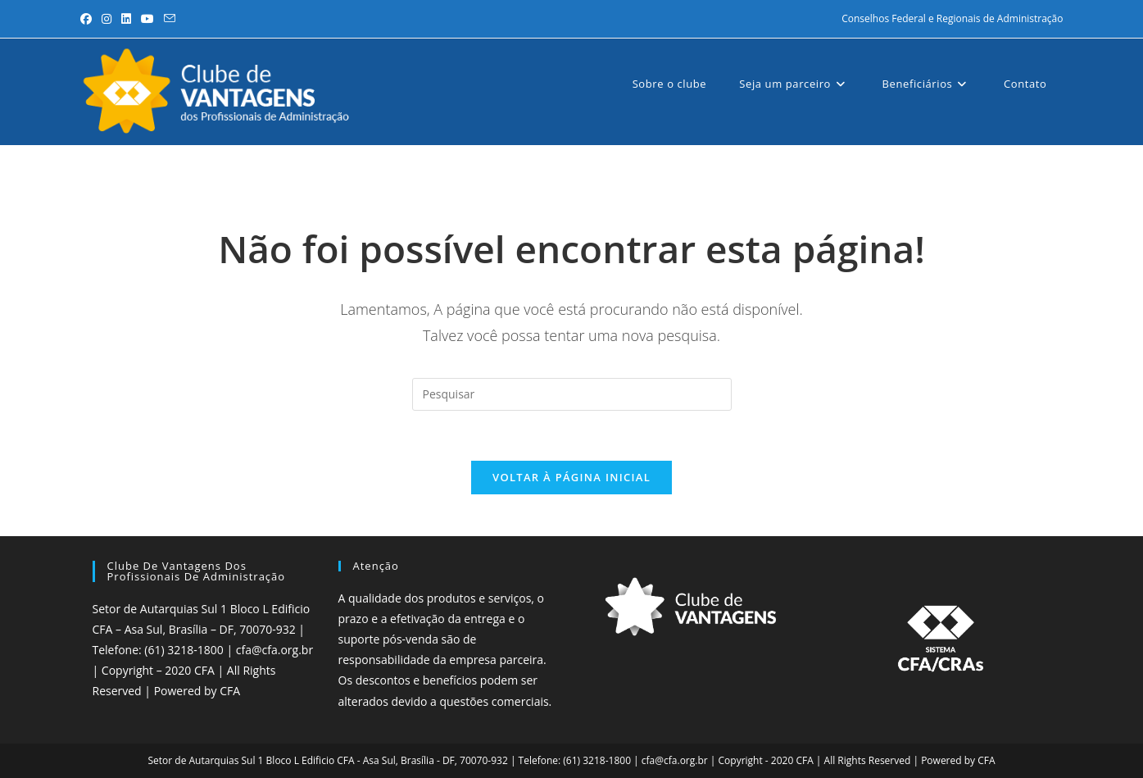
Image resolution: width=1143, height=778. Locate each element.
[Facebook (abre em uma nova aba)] (88, 19)
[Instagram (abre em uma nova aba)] (106, 19)
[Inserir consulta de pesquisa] (572, 394)
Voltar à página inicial (571, 477)
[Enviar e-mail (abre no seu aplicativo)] (169, 19)
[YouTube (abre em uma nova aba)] (147, 19)
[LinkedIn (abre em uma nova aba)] (126, 19)
